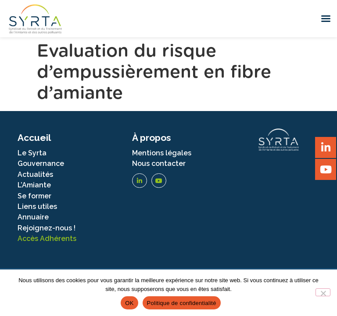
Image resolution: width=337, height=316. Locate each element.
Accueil (34, 137)
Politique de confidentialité (181, 303)
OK (129, 303)
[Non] (322, 292)
